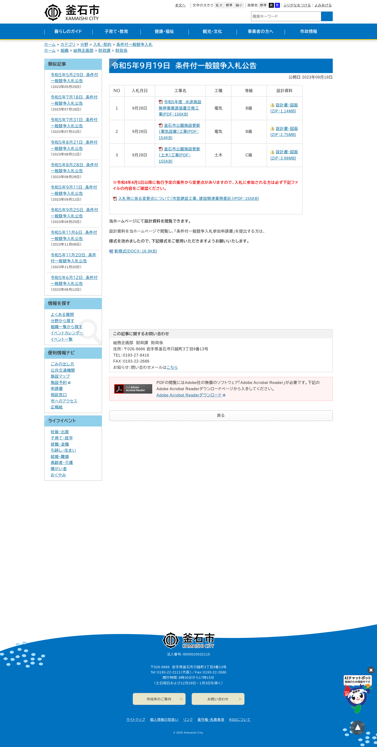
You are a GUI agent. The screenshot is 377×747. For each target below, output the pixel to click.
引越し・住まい (63, 450)
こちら (172, 367)
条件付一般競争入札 (134, 45)
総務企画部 (83, 51)
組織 (65, 51)
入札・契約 (102, 45)
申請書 (57, 389)
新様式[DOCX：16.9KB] (135, 251)
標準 (229, 5)
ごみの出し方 (62, 364)
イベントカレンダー (67, 333)
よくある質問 (62, 315)
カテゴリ (68, 45)
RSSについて (240, 720)
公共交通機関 (63, 370)
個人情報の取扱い (164, 720)
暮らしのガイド (68, 31)
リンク (188, 720)
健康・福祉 (164, 31)
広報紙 (57, 407)
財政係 (121, 51)
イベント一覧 (62, 339)
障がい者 (59, 469)
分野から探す (63, 321)
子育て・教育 (116, 31)
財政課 (105, 51)
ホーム (50, 45)
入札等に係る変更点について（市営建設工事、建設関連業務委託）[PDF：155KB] (188, 199)
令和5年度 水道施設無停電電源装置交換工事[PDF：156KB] (180, 108)
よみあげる (323, 5)
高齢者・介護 (62, 463)
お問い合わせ (218, 699)
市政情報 (308, 31)
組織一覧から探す (66, 327)
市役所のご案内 (159, 699)
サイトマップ (135, 720)
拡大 (219, 5)
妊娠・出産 (60, 432)
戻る (221, 416)
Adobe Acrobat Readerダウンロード (191, 395)
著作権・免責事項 (211, 720)
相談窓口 (59, 395)
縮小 (239, 5)
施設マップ (60, 376)
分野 (84, 45)
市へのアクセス (64, 401)
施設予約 (61, 383)
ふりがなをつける (297, 5)
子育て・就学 (62, 438)
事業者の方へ (261, 31)
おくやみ (58, 475)
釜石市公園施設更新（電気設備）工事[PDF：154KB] (179, 131)
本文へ (180, 5)
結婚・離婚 (60, 457)
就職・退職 (60, 444)
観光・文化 (212, 31)
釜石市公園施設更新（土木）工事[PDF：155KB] (179, 155)
